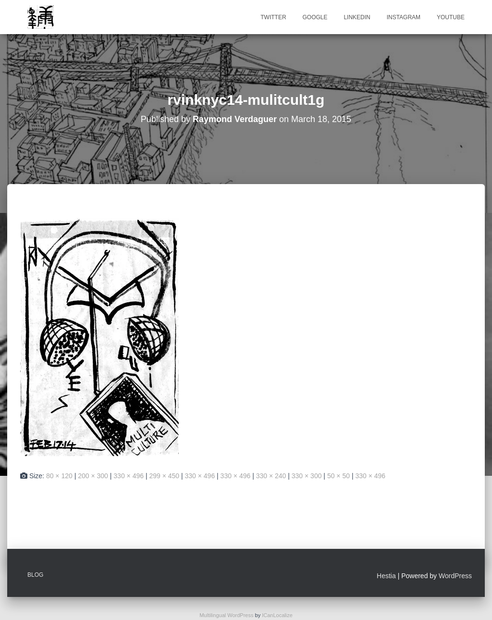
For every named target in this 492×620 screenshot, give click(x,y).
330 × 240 (271, 476)
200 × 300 (93, 476)
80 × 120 (59, 476)
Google (314, 17)
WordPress (455, 576)
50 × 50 (338, 476)
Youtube (451, 17)
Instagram (403, 17)
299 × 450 (164, 476)
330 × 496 (128, 476)
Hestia (386, 576)
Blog (35, 574)
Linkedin (357, 17)
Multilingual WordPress (226, 615)
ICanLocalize (277, 615)
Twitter (273, 17)
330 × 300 (307, 476)
